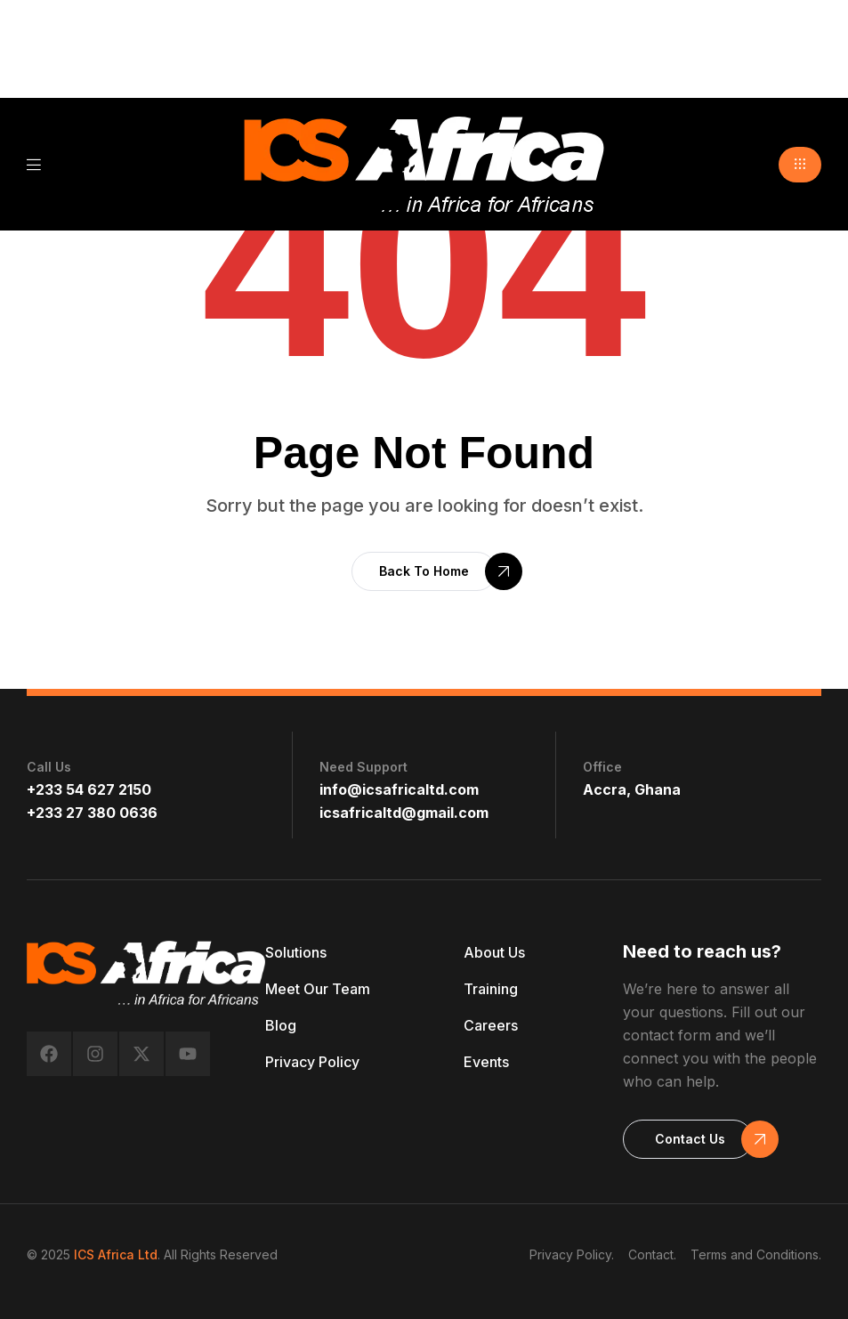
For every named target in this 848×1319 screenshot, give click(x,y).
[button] (800, 164)
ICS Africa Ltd (115, 1254)
